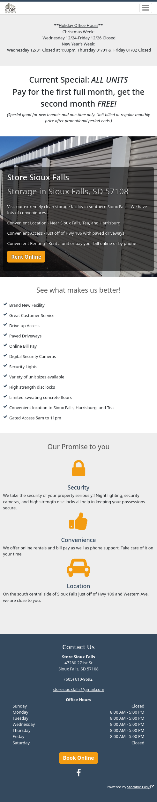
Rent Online (26, 256)
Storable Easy (140, 786)
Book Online (78, 757)
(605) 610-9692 (78, 679)
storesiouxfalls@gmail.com (78, 689)
